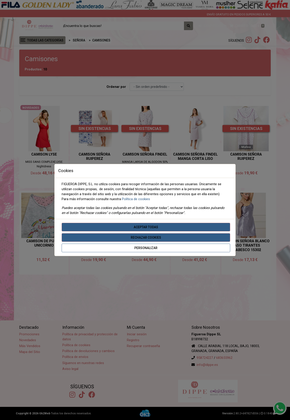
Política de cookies (136, 199)
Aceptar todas (146, 227)
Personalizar (145, 248)
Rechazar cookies (146, 237)
